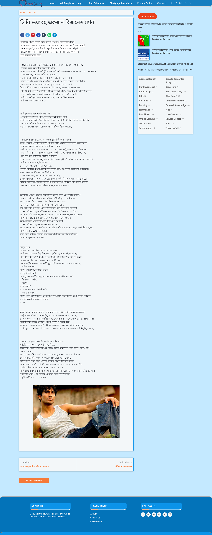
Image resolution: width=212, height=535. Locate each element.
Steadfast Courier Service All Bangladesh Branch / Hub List (165, 64)
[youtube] (180, 3)
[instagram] (176, 3)
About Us (94, 513)
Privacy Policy (96, 521)
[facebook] (172, 3)
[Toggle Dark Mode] (186, 3)
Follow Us (147, 16)
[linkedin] (159, 514)
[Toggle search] (190, 3)
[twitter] (165, 514)
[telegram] (154, 514)
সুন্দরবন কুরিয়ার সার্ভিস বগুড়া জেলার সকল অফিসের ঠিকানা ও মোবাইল (165, 69)
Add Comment (34, 480)
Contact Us (95, 517)
